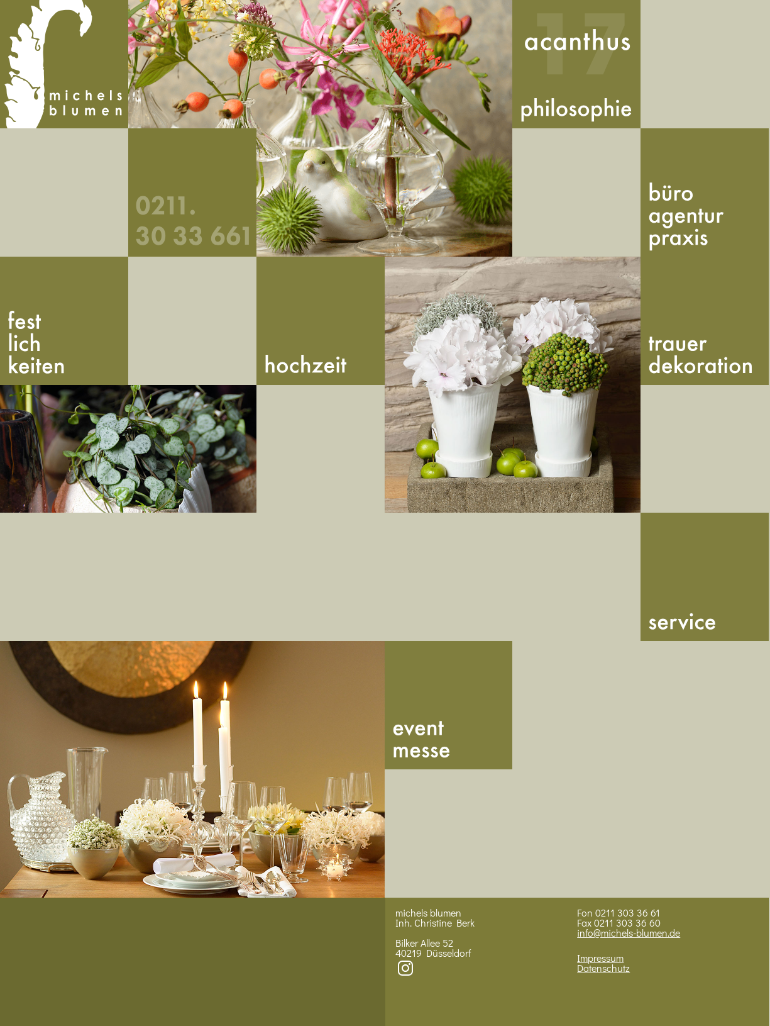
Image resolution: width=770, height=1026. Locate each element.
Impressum (600, 957)
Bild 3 (513, 385)
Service (705, 577)
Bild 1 (320, 128)
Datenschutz (603, 967)
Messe (449, 705)
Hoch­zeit (320, 321)
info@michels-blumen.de (628, 932)
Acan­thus (576, 64)
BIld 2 (128, 449)
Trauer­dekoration (705, 321)
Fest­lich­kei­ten (64, 321)
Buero (705, 192)
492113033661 (192, 192)
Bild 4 (192, 769)
